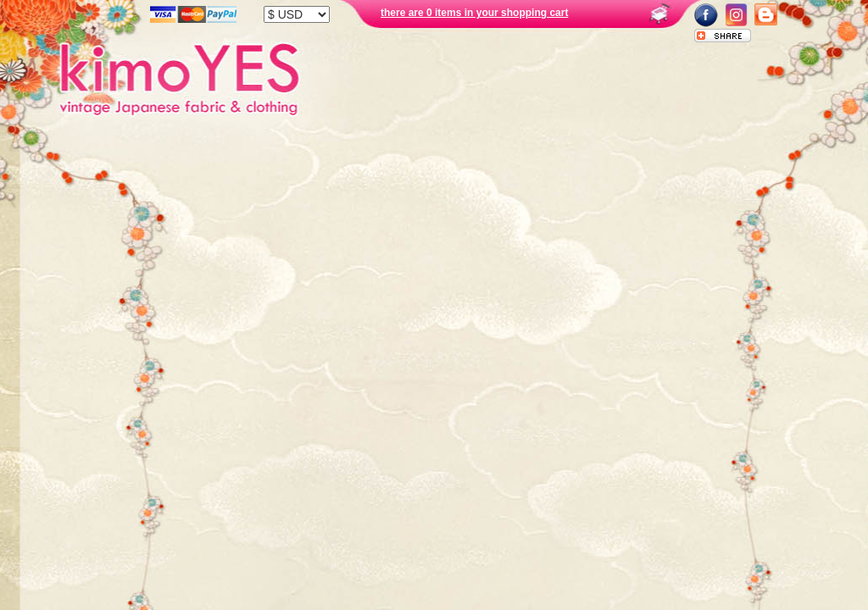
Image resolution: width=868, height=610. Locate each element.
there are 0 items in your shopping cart (474, 13)
